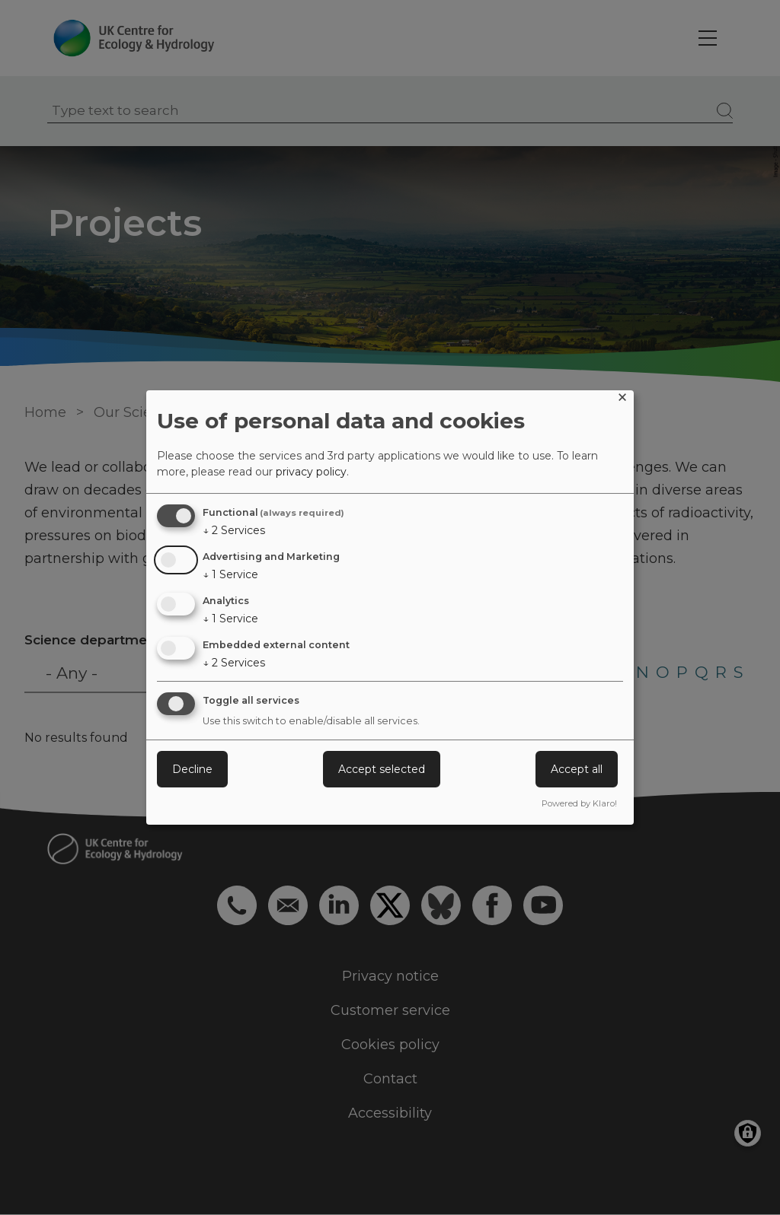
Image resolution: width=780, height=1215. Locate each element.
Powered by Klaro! (579, 803)
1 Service (230, 574)
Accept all (577, 769)
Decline (192, 769)
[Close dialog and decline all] (622, 399)
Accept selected (381, 769)
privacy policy (311, 472)
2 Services (234, 530)
